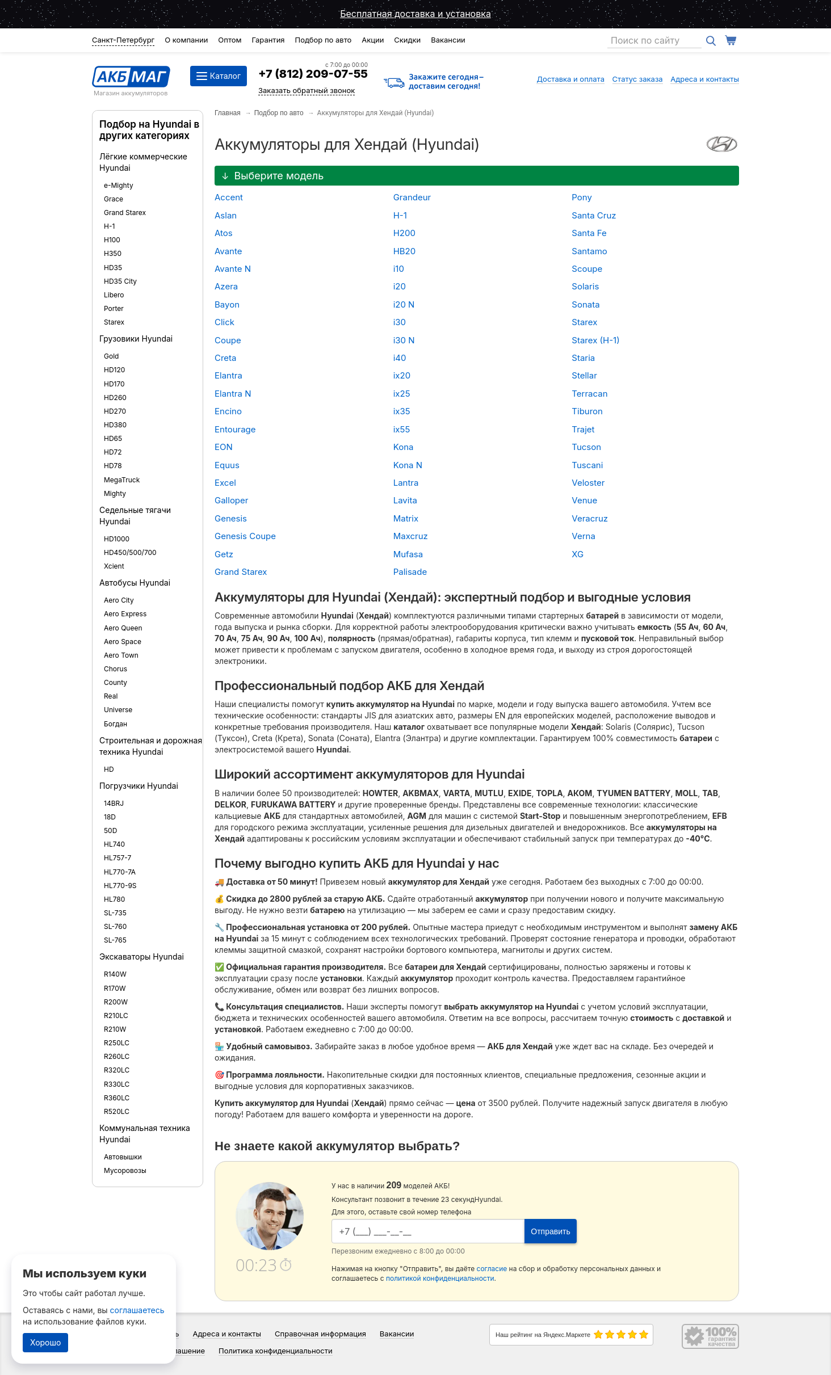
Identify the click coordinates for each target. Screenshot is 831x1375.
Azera (226, 286)
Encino (228, 411)
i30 (399, 322)
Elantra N (233, 393)
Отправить (550, 1231)
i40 (399, 357)
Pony (582, 197)
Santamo (589, 251)
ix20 (401, 375)
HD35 (113, 267)
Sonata (585, 304)
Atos (224, 233)
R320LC (116, 1070)
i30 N (404, 340)
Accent (229, 197)
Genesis (231, 518)
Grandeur (412, 197)
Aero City (119, 600)
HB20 (404, 251)
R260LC (116, 1056)
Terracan (589, 393)
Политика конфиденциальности (276, 1350)
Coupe (228, 340)
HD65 (113, 438)
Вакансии (448, 39)
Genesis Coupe (245, 536)
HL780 (114, 899)
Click (224, 322)
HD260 (115, 397)
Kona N (407, 465)
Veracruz (590, 518)
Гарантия (267, 39)
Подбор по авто (323, 39)
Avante (228, 251)
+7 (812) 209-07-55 (313, 74)
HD (109, 769)
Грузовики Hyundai (136, 338)
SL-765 (115, 940)
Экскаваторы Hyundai (141, 956)
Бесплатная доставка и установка (415, 13)
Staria (583, 357)
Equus (227, 465)
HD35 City (120, 281)
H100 (112, 240)
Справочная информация (320, 1333)
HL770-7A (120, 872)
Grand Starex (125, 212)
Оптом (229, 39)
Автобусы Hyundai (134, 582)
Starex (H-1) (595, 340)
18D (110, 817)
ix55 (401, 429)
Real (110, 696)
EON (224, 446)
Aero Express (125, 613)
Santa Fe (589, 233)
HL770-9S (120, 885)
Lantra (406, 482)
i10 (398, 268)
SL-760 (115, 926)
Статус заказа (637, 78)
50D (110, 830)
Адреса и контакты (704, 78)
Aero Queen (123, 628)
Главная (228, 113)
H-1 (109, 226)
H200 (404, 233)
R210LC (116, 1015)
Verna (583, 536)
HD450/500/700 (130, 552)
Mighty (115, 493)
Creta (226, 357)
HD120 (114, 369)
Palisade (410, 571)
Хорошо (45, 1342)
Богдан (115, 724)
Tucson (586, 446)
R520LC (116, 1111)
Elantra (228, 375)
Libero (114, 295)
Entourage (235, 429)
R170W (115, 988)
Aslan (226, 215)
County (115, 682)
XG (578, 554)
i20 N (404, 304)
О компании (186, 39)
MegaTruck (122, 480)
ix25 (401, 393)
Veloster (588, 482)
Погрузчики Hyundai (138, 785)
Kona (403, 446)
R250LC (116, 1042)
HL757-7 (117, 857)
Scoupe (587, 268)
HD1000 (116, 539)
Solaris (585, 286)
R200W (116, 1002)
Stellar (584, 375)
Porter (114, 308)
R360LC (116, 1098)
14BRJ (114, 803)
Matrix (406, 518)
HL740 (114, 844)
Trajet (583, 429)
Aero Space (122, 641)
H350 (112, 253)
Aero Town (121, 655)
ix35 (401, 411)
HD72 (113, 452)
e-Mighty (118, 185)
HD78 (113, 465)
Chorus (115, 669)
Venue (584, 500)
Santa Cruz (594, 215)
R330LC (116, 1084)
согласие (492, 1268)
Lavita (405, 500)
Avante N (233, 268)
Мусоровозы (125, 1170)
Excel (225, 482)
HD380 (115, 425)
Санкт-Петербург (123, 39)
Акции (373, 39)
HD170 (114, 384)
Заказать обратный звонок (306, 90)
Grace (113, 199)
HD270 (115, 411)
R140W (115, 974)
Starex (114, 322)
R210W (115, 1029)
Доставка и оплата (570, 78)
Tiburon (587, 411)
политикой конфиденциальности (440, 1278)
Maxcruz (410, 536)
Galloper (231, 500)
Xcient (114, 566)
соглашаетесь (137, 1310)
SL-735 (115, 913)
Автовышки (123, 1157)
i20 (399, 286)
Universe (118, 709)
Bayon (227, 304)
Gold (111, 356)
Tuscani (587, 465)
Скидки (407, 39)
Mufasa (408, 554)
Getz (224, 554)
